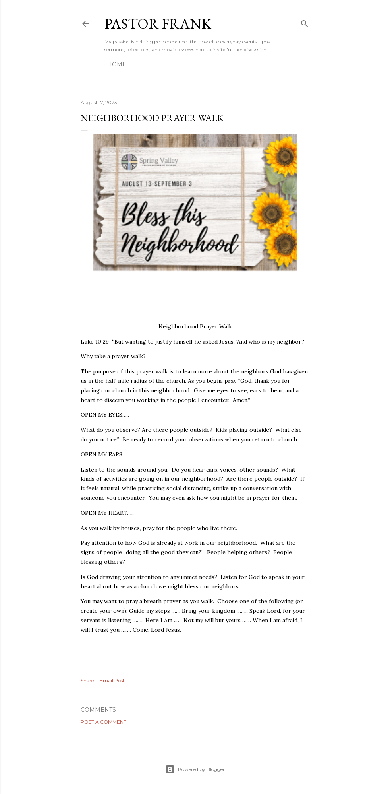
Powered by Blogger (195, 769)
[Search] (304, 22)
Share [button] (87, 680)
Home (116, 64)
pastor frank (157, 23)
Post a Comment (103, 722)
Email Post (112, 680)
